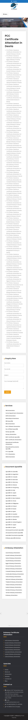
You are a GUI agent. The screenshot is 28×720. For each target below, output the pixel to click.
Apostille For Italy (10, 490)
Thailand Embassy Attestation (14, 582)
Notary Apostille (10, 432)
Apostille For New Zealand (13, 498)
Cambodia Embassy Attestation (15, 574)
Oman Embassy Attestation (13, 566)
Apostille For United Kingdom (14, 522)
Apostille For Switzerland (12, 517)
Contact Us (8, 678)
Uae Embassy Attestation (13, 553)
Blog (6, 681)
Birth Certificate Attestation (13, 439)
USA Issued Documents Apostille (15, 530)
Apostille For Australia (12, 471)
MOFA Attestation (11, 416)
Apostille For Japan (11, 493)
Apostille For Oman (11, 501)
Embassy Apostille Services (13, 538)
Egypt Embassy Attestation (13, 563)
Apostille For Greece (11, 485)
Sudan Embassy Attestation (13, 587)
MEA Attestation (10, 424)
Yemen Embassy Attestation (14, 592)
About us (7, 672)
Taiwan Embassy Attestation (14, 584)
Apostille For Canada (11, 477)
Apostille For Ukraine (11, 519)
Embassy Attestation (11, 595)
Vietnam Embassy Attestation (14, 579)
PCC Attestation (10, 454)
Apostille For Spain (11, 511)
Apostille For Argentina (12, 474)
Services (7, 676)
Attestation (8, 674)
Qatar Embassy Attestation (13, 558)
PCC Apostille (9, 451)
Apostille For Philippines (12, 503)
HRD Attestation (10, 410)
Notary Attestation (11, 434)
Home (6, 669)
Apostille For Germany (12, 482)
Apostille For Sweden (11, 514)
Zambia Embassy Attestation (14, 590)
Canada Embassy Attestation (14, 571)
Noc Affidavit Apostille (12, 429)
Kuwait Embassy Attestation (14, 555)
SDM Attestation (10, 457)
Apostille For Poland (11, 506)
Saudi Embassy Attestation (13, 560)
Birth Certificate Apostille (13, 437)
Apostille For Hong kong (12, 487)
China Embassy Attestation (13, 576)
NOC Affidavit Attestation (13, 426)
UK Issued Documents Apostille (14, 532)
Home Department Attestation (14, 413)
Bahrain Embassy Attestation (14, 568)
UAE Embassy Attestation (12, 640)
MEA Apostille (9, 421)
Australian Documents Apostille (14, 535)
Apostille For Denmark (12, 479)
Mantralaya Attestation (12, 418)
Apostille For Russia (11, 509)
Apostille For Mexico (11, 495)
